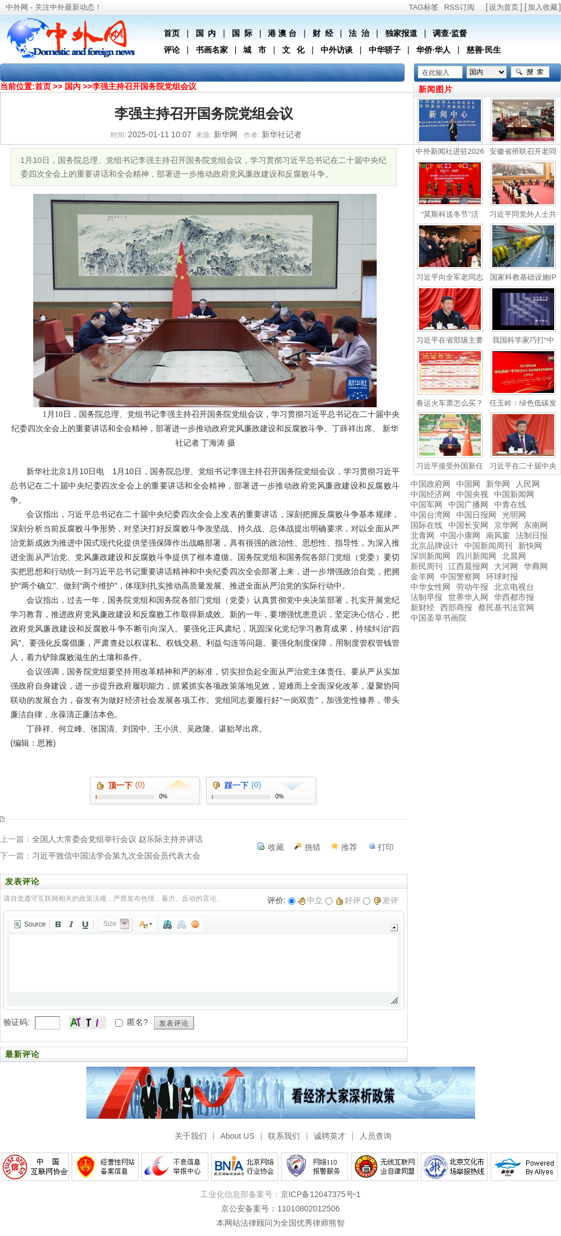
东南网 (536, 525)
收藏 (276, 847)
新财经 (422, 607)
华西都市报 (514, 597)
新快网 (530, 545)
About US (237, 1135)
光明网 (514, 514)
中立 (310, 900)
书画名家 (212, 49)
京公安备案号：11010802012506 (280, 1208)
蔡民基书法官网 (506, 607)
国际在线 (426, 525)
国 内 (206, 33)
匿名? (137, 1022)
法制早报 (426, 597)
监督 (459, 33)
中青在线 (510, 504)
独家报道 (401, 33)
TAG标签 (423, 7)
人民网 (528, 483)
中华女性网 (430, 586)
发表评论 (174, 1023)
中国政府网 (430, 483)
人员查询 (375, 1135)
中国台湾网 (430, 514)
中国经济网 (430, 494)
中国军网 (426, 504)
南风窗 (498, 535)
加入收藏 (543, 7)
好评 (348, 900)
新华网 (498, 483)
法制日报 (532, 535)
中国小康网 (460, 535)
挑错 (313, 847)
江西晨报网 (468, 566)
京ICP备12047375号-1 (320, 1194)
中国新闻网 (514, 494)
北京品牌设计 (434, 545)
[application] (203, 960)
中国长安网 (468, 525)
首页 (172, 33)
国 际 (242, 33)
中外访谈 (337, 49)
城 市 (254, 49)
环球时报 (502, 576)
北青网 (422, 535)
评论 (172, 49)
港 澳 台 (282, 33)
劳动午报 (472, 586)
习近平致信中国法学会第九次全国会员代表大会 (116, 855)
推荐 (349, 847)
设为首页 (504, 7)
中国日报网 (476, 514)
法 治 (359, 33)
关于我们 (191, 1135)
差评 (386, 900)
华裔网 (536, 566)
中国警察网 (460, 576)
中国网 (468, 483)
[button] (29, 924)
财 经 (323, 33)
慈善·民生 (484, 49)
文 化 (293, 49)
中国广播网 (468, 504)
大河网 (506, 566)
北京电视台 (514, 586)
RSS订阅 (459, 7)
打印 (386, 847)
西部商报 (456, 607)
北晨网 (514, 556)
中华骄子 (385, 49)
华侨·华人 (433, 49)
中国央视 (472, 494)
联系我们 (284, 1135)
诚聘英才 (330, 1135)
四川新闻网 (476, 556)
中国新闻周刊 (488, 545)
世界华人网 (468, 597)
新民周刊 (426, 566)
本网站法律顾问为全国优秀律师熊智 (280, 1222)
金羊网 (422, 576)
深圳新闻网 (430, 556)
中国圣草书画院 (438, 617)
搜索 (530, 72)
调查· (442, 33)
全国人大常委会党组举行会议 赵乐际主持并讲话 (117, 839)
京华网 (506, 525)
